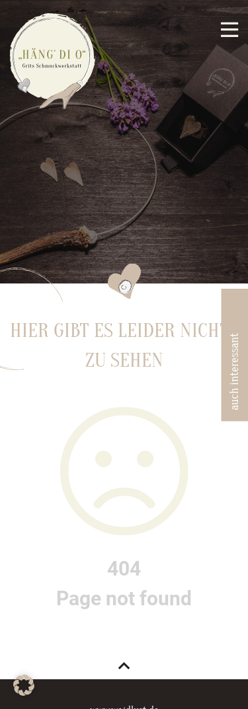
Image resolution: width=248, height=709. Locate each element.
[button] (24, 685)
